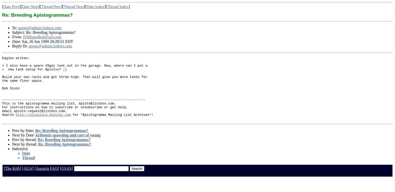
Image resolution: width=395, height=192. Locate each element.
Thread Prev (51, 7)
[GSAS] (66, 181)
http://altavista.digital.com (43, 126)
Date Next (30, 7)
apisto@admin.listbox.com (39, 28)
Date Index (96, 7)
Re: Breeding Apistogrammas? (61, 143)
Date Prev (11, 7)
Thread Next (74, 7)
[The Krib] (12, 181)
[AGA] (28, 181)
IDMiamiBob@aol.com (42, 37)
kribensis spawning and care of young (68, 148)
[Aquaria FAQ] (47, 181)
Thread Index (118, 7)
